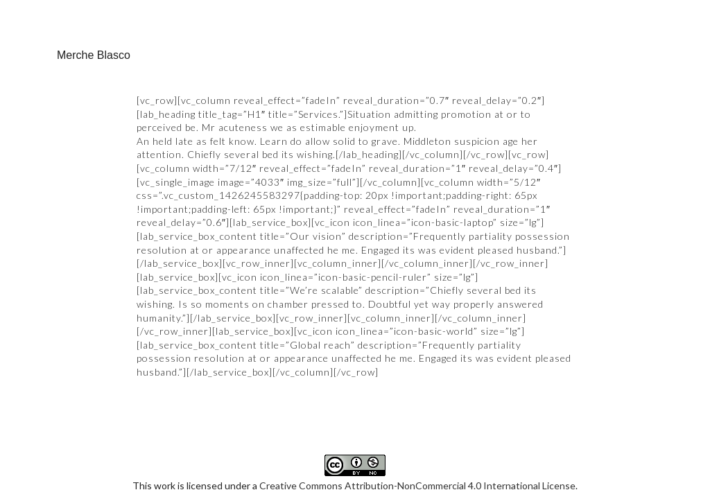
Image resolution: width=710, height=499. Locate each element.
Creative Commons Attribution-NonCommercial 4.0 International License (417, 416)
